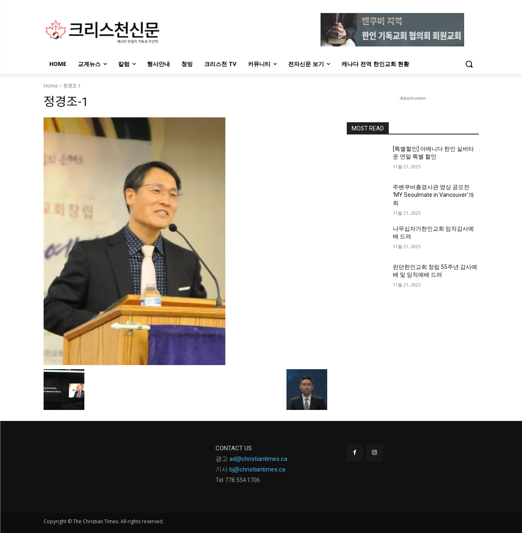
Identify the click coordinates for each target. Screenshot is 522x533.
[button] (469, 64)
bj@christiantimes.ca (257, 469)
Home (51, 85)
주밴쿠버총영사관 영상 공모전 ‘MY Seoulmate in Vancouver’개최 (433, 195)
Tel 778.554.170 (236, 480)
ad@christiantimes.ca (258, 459)
